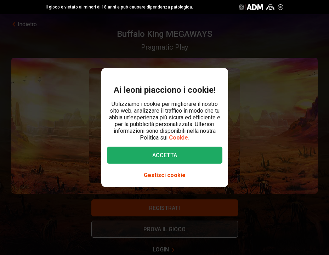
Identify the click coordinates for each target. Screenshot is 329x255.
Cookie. (179, 137)
